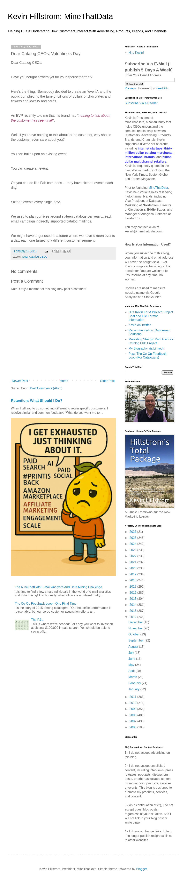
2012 (133, 617)
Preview (130, 88)
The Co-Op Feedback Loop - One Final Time (46, 603)
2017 (133, 586)
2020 (133, 568)
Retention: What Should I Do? (36, 401)
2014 (133, 604)
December (136, 622)
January (134, 689)
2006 (133, 727)
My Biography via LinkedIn (147, 348)
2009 (133, 709)
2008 (133, 715)
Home (64, 381)
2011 (133, 696)
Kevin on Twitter (140, 325)
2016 (133, 592)
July (131, 652)
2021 (133, 562)
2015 (133, 598)
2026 (133, 531)
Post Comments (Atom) (46, 388)
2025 (133, 537)
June (132, 658)
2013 (133, 610)
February (135, 683)
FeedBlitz (162, 88)
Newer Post (20, 381)
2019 (133, 574)
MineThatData (158, 187)
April (131, 671)
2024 (133, 543)
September (136, 640)
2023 (133, 550)
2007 (133, 721)
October (134, 634)
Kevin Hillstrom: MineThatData (60, 16)
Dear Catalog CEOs (34, 256)
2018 (133, 580)
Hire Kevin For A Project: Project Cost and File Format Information (151, 315)
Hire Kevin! (136, 52)
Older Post (107, 381)
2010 (133, 703)
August (133, 646)
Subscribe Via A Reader (141, 103)
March (133, 677)
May (131, 664)
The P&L (37, 619)
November (136, 628)
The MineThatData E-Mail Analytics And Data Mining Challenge (58, 587)
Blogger (141, 869)
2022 (133, 556)
